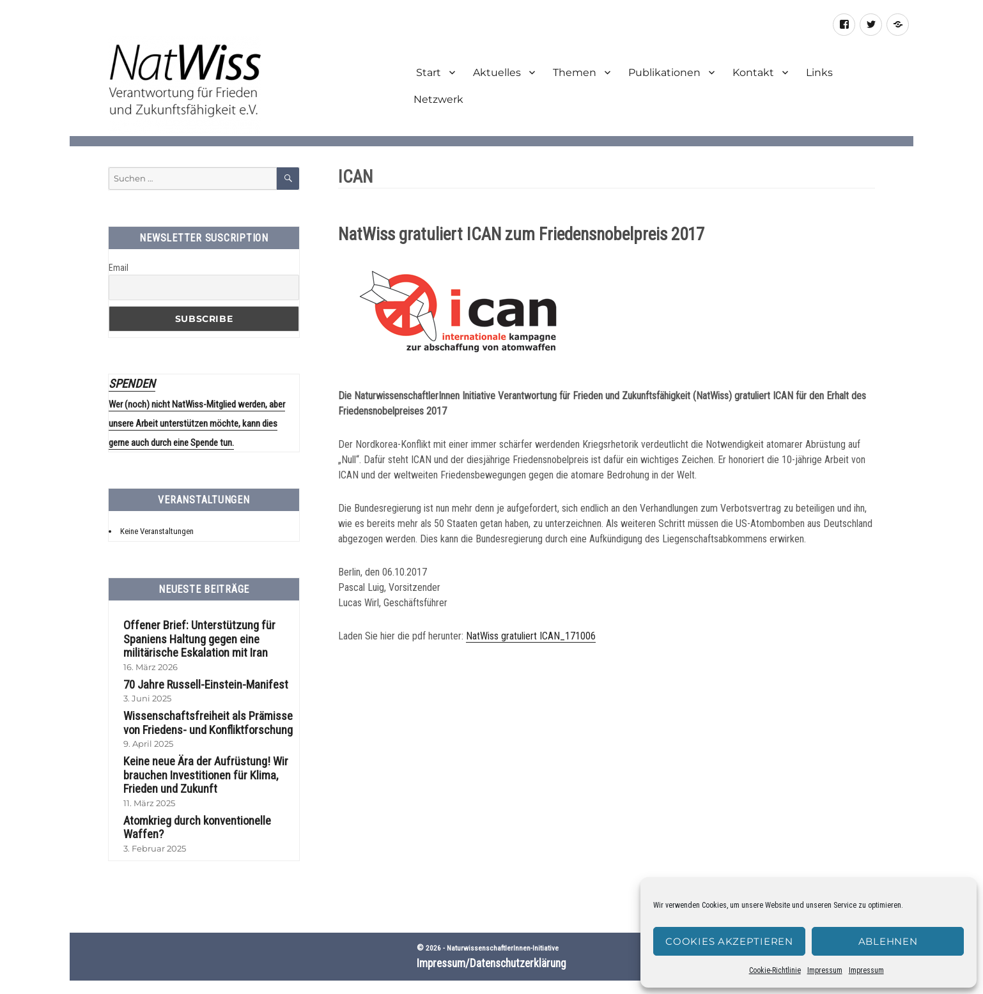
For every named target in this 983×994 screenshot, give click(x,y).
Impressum (824, 970)
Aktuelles (497, 72)
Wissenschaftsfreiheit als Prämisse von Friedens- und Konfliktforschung (205, 713)
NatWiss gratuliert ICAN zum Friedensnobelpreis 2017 (521, 234)
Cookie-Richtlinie (775, 970)
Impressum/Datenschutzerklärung (491, 935)
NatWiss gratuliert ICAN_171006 (531, 640)
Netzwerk (438, 99)
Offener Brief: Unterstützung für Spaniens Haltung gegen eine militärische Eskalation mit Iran (190, 630)
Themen (574, 72)
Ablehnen (888, 941)
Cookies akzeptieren (729, 941)
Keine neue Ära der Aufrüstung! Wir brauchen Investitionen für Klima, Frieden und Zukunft (197, 763)
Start (427, 72)
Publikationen (664, 72)
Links (819, 72)
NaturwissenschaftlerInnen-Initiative (503, 920)
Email (118, 268)
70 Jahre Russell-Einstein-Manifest (196, 674)
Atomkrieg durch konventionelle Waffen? (208, 806)
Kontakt (753, 72)
